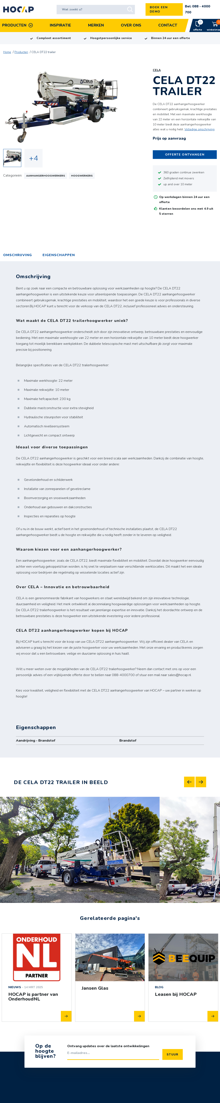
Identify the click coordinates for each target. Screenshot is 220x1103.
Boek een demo (159, 9)
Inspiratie (60, 25)
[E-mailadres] (113, 1054)
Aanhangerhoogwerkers (45, 175)
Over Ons (131, 25)
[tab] (58, 255)
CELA (157, 70)
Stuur (173, 1054)
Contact (167, 25)
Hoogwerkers (82, 175)
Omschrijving (17, 255)
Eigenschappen (59, 255)
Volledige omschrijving (199, 129)
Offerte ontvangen (185, 155)
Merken (96, 25)
